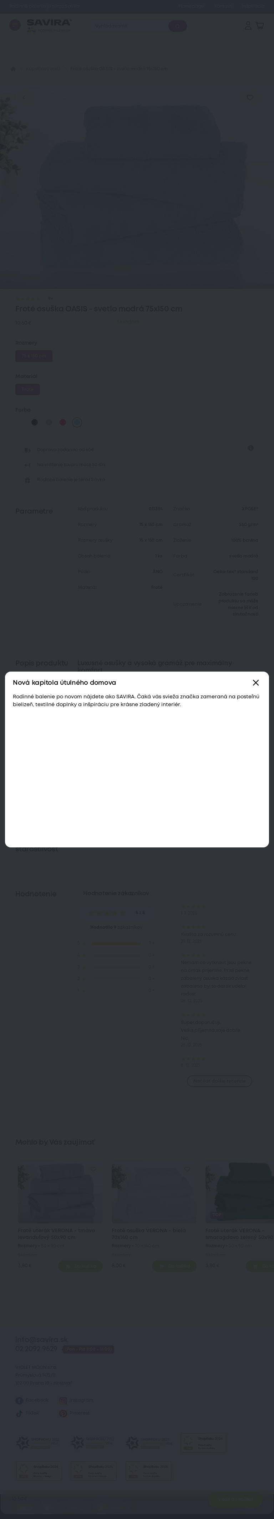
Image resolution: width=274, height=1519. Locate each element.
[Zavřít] (256, 683)
